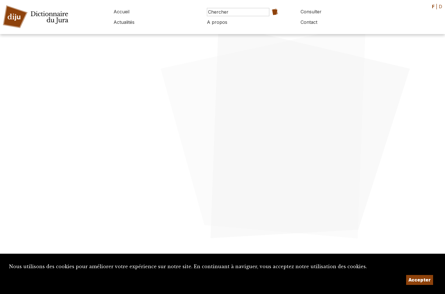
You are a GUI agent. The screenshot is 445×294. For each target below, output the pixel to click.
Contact (309, 22)
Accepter (419, 280)
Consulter (311, 11)
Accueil (121, 11)
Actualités (124, 22)
